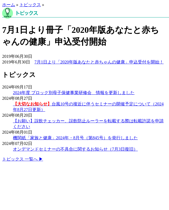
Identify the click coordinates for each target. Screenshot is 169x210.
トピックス (30, 4)
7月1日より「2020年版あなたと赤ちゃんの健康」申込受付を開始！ (99, 62)
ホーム (8, 4)
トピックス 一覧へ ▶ (22, 159)
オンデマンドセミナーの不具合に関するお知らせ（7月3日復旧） (75, 149)
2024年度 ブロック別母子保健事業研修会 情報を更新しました (74, 92)
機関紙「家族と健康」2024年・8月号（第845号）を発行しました (75, 138)
